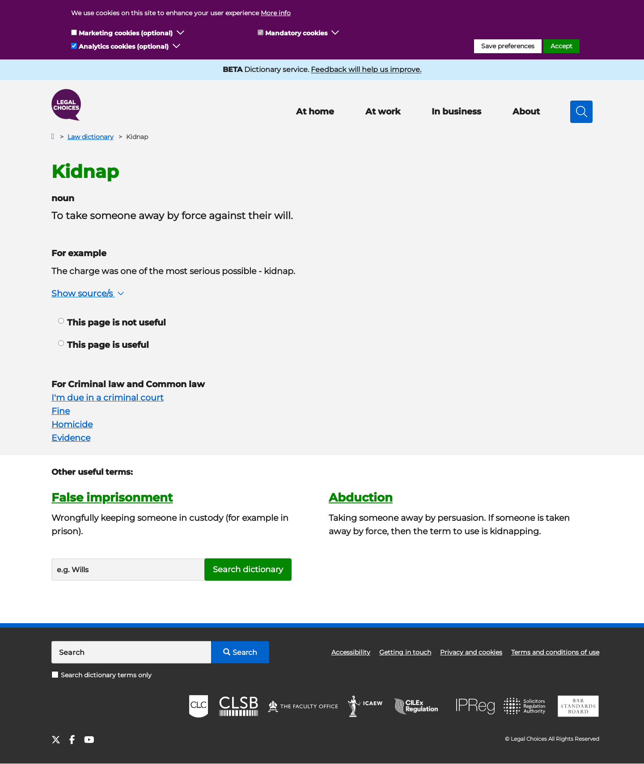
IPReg (475, 706)
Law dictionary (91, 137)
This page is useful (103, 345)
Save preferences (507, 46)
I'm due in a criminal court (107, 398)
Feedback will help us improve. (366, 69)
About (526, 111)
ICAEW (366, 706)
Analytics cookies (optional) (124, 46)
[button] (180, 33)
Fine (60, 411)
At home (315, 111)
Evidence (70, 438)
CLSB (238, 706)
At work (382, 111)
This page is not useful (112, 322)
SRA (525, 706)
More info (276, 13)
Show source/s (88, 293)
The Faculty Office (303, 706)
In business (456, 111)
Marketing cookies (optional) (126, 33)
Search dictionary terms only (101, 675)
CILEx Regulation (420, 706)
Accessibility (350, 652)
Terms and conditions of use (555, 652)
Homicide (72, 424)
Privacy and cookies (471, 652)
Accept (561, 46)
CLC (198, 706)
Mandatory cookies (296, 33)
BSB (578, 706)
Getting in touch (405, 652)
